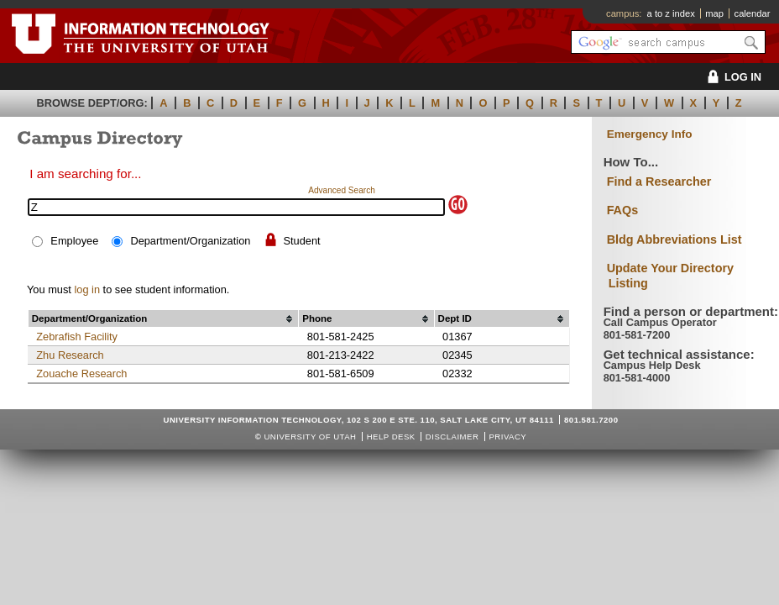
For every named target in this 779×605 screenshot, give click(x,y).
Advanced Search (341, 190)
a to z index (671, 13)
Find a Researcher (659, 181)
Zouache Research (81, 373)
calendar (753, 13)
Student (302, 240)
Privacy (507, 436)
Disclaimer (452, 436)
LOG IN (731, 77)
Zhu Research (69, 355)
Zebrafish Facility (77, 336)
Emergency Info (650, 134)
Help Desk (391, 436)
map (714, 13)
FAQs (623, 210)
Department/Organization (190, 240)
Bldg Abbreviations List (674, 239)
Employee (74, 240)
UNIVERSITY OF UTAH (310, 436)
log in (87, 289)
